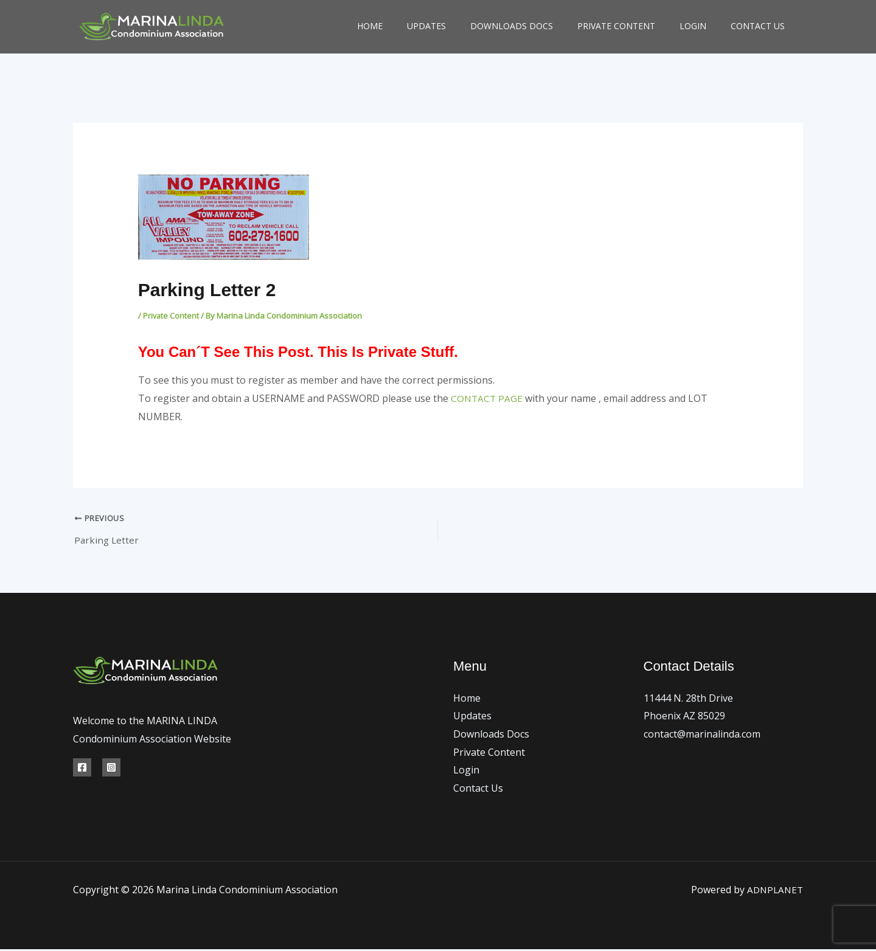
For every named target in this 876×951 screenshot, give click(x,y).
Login (693, 26)
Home (370, 26)
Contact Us (758, 26)
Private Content (616, 26)
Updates (426, 26)
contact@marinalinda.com (702, 736)
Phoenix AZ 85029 (684, 718)
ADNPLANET (773, 891)
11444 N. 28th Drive (688, 700)
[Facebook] (82, 770)
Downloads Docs (511, 26)
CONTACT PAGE (487, 398)
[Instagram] (111, 770)
